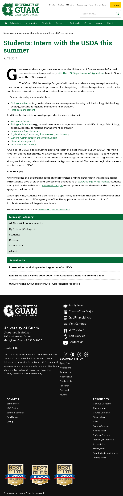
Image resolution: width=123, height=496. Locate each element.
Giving (87, 23)
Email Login (12, 415)
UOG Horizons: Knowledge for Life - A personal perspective (45, 282)
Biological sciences (22, 103)
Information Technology (25, 143)
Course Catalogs (101, 411)
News (91, 5)
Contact (61, 5)
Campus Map (82, 5)
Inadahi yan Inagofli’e (103, 438)
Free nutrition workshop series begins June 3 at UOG (41, 265)
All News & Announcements (26, 221)
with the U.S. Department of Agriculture (80, 73)
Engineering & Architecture (27, 130)
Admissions (15, 23)
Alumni (98, 23)
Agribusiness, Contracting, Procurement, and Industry (43, 133)
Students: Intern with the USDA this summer (51, 33)
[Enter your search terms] (100, 14)
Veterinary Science (22, 120)
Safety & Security (15, 411)
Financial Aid (66, 375)
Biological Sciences (22, 123)
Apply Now (76, 304)
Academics (31, 23)
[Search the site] (117, 13)
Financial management (24, 109)
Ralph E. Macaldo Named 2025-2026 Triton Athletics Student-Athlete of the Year (59, 274)
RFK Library (70, 5)
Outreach (75, 23)
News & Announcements (16, 33)
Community (16, 244)
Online (12, 406)
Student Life (66, 379)
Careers (104, 5)
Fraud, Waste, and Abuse (105, 451)
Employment (99, 447)
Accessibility (99, 442)
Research (60, 23)
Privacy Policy (99, 456)
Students (46, 23)
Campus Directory (102, 402)
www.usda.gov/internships (93, 180)
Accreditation (100, 429)
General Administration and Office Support (36, 136)
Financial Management (24, 140)
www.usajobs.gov (52, 184)
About (110, 23)
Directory (52, 5)
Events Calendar (101, 424)
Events (97, 5)
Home (6, 23)
